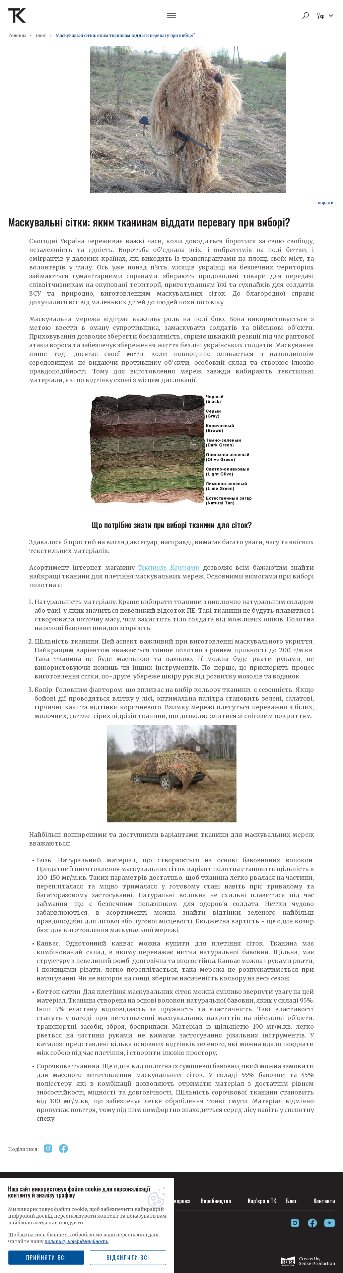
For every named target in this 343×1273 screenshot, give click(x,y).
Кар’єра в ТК (262, 1201)
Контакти (324, 1201)
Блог (41, 35)
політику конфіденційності (77, 1241)
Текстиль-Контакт (168, 567)
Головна (17, 35)
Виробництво (216, 1201)
